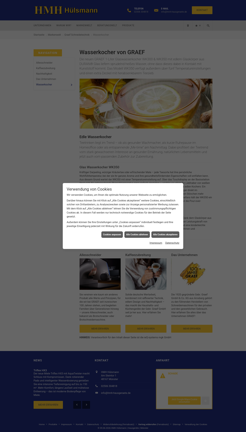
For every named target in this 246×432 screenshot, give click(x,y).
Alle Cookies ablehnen (137, 228)
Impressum (156, 236)
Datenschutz (172, 236)
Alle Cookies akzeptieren (165, 228)
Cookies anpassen (112, 228)
